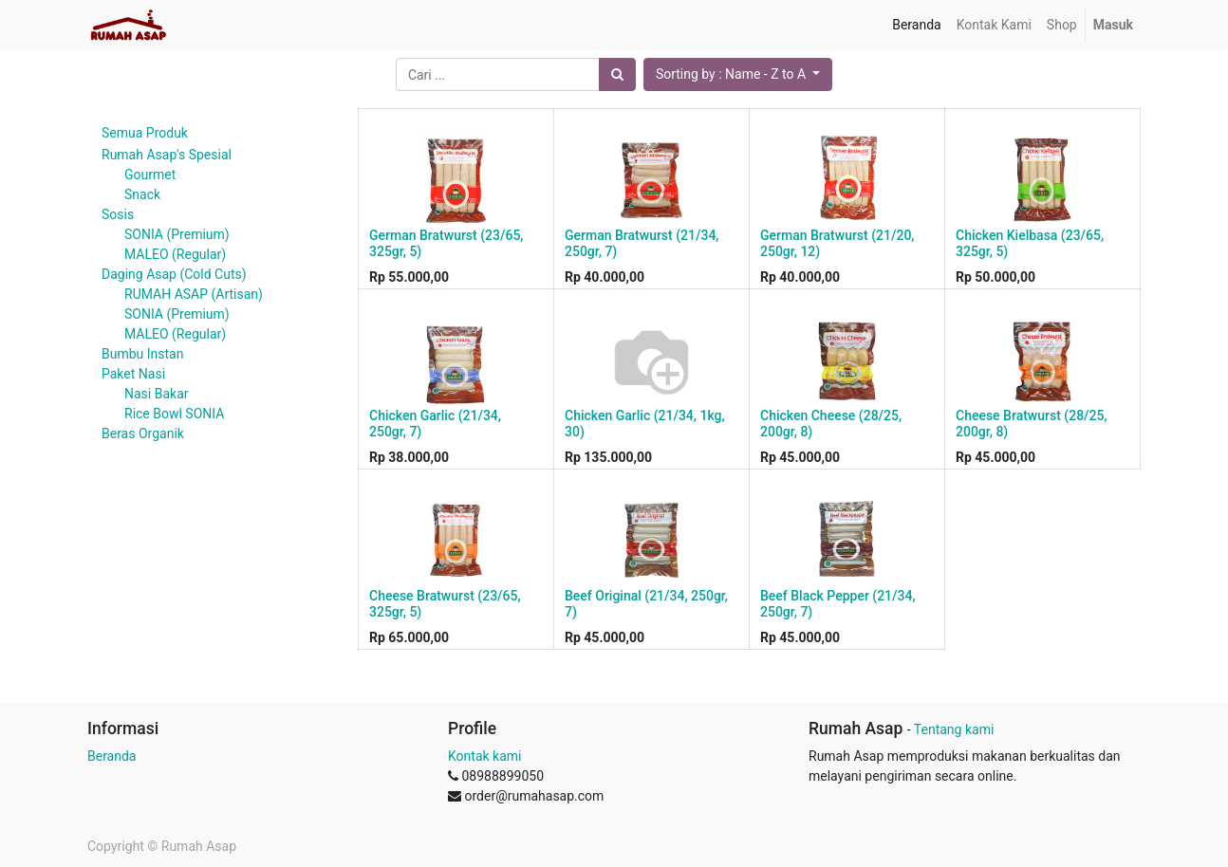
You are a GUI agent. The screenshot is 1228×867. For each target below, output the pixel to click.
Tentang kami (954, 729)
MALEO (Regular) (175, 254)
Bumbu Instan (142, 353)
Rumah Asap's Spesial (167, 154)
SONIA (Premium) (177, 234)
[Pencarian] (617, 74)
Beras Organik (143, 433)
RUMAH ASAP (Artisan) (193, 294)
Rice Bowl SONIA (174, 413)
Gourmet (150, 174)
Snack (142, 194)
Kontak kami (484, 756)
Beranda (111, 756)
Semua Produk (145, 132)
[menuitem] (916, 25)
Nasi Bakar (156, 393)
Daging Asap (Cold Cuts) (174, 274)
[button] (737, 74)
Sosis (118, 214)
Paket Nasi (133, 373)
